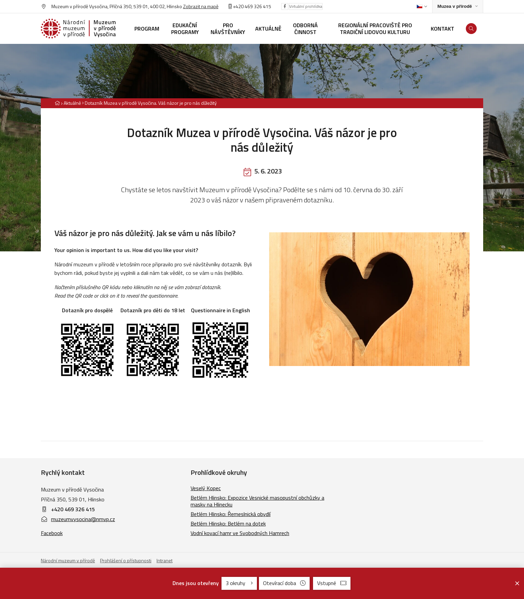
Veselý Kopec (206, 488)
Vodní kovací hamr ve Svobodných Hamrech (240, 533)
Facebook (52, 533)
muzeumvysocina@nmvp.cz (78, 519)
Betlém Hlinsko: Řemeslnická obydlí (231, 514)
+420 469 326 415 (73, 509)
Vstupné (331, 583)
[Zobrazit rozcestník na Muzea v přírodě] (457, 6)
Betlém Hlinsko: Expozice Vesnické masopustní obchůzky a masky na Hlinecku (257, 501)
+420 (238, 6)
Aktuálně (72, 102)
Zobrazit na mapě (200, 6)
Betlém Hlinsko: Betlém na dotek (228, 523)
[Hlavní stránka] (57, 102)
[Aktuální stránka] (149, 102)
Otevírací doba (284, 583)
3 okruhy (239, 583)
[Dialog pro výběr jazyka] (421, 6)
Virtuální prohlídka (305, 6)
